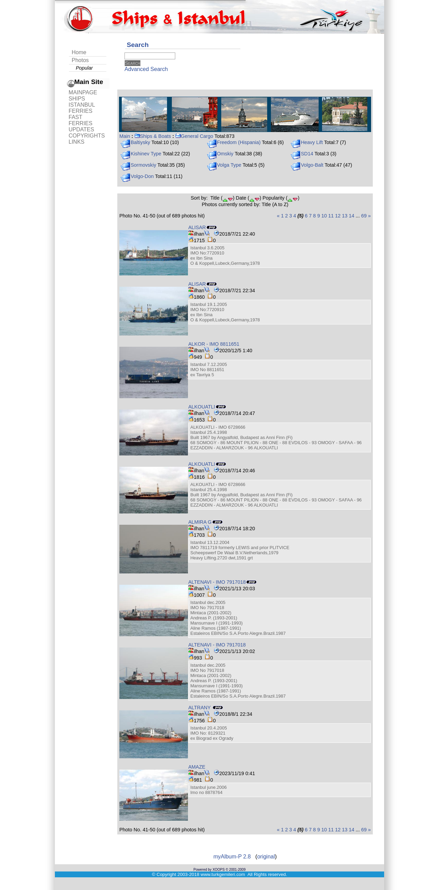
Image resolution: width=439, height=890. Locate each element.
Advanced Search (146, 69)
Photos (80, 60)
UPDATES (81, 129)
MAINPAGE (83, 92)
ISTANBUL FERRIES (82, 108)
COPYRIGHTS (87, 136)
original (266, 856)
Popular (84, 68)
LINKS (76, 142)
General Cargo (194, 136)
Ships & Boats (152, 136)
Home (79, 52)
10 (324, 215)
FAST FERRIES (80, 120)
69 (364, 215)
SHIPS (77, 99)
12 (338, 215)
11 (331, 215)
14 (351, 215)
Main (124, 136)
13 (344, 215)
